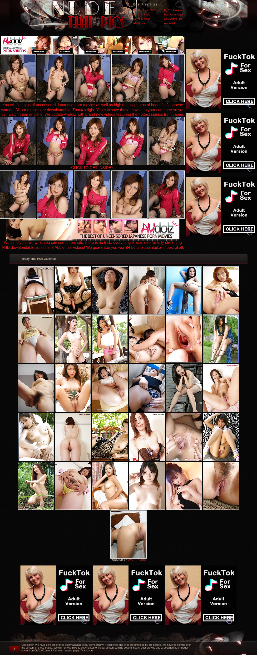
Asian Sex (139, 23)
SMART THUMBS (137, 560)
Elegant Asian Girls (144, 10)
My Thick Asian (173, 10)
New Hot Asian (141, 18)
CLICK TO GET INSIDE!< (92, 168)
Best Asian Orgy (173, 14)
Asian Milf (170, 23)
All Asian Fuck (141, 14)
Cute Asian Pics (173, 18)
